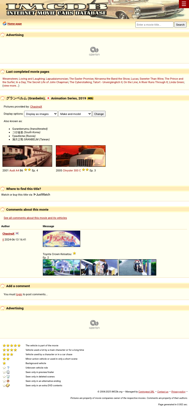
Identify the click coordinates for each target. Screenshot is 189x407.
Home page (14, 23)
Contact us (162, 391)
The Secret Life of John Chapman (47, 82)
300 (76, 170)
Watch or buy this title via (25, 194)
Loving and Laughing (32, 78)
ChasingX (36, 106)
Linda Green (176, 82)
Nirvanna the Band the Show (112, 78)
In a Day (21, 82)
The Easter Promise (81, 78)
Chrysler (68, 170)
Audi (12, 170)
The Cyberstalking (80, 82)
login (19, 294)
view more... (10, 85)
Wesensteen (10, 78)
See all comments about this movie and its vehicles (35, 218)
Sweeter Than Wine (152, 78)
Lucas (134, 78)
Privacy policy (178, 391)
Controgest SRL (146, 391)
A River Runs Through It (153, 82)
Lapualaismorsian (57, 78)
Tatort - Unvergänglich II (107, 82)
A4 (17, 170)
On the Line (131, 82)
